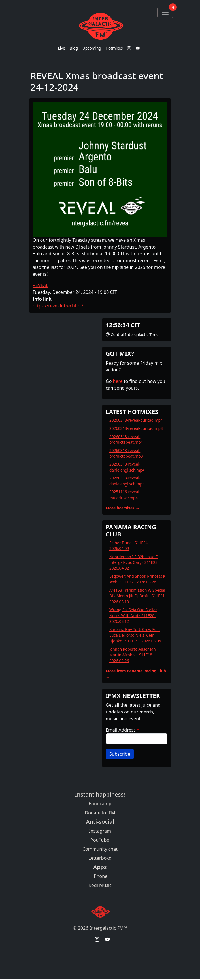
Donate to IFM (100, 813)
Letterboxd (100, 858)
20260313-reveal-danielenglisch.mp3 (126, 480)
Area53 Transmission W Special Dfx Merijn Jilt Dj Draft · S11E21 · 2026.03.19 (138, 595)
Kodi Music (100, 885)
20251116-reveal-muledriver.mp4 (124, 494)
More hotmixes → (122, 508)
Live (61, 48)
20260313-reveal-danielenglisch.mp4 (126, 466)
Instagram (100, 831)
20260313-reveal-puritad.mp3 (136, 428)
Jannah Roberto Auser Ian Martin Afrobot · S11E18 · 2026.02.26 (132, 654)
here (118, 381)
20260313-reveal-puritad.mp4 (136, 420)
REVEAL (40, 285)
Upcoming (91, 48)
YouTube (100, 840)
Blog (74, 48)
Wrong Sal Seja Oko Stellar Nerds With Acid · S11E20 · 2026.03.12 (133, 615)
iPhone (100, 876)
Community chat (100, 849)
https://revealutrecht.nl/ (58, 306)
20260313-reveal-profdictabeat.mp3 (126, 453)
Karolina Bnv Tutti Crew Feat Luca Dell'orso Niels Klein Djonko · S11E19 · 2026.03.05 (135, 635)
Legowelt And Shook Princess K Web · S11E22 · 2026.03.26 (137, 579)
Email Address (121, 730)
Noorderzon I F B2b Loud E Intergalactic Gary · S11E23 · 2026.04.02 (134, 562)
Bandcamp (100, 803)
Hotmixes (114, 48)
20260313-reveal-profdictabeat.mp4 (126, 439)
